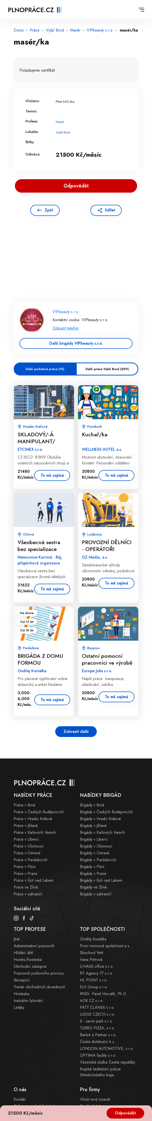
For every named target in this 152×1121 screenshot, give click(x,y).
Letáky (19, 1007)
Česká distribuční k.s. (97, 1041)
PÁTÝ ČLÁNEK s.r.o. (97, 1007)
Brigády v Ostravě (94, 853)
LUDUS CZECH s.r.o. (97, 1014)
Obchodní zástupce (30, 966)
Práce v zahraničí (28, 894)
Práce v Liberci (26, 839)
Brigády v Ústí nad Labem (101, 880)
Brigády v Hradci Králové (100, 819)
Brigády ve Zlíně (93, 887)
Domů (18, 30)
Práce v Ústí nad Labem (33, 880)
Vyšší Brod (55, 30)
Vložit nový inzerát (95, 1099)
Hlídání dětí (23, 953)
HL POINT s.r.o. (94, 980)
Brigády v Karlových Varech (102, 832)
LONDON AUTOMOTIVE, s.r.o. (107, 1048)
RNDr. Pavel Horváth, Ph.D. (103, 994)
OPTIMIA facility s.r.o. (98, 1055)
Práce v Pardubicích (30, 860)
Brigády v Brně (92, 805)
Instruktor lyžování (28, 1000)
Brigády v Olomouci (96, 846)
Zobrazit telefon (66, 328)
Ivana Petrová (91, 959)
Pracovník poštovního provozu (39, 973)
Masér (75, 30)
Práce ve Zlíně (26, 887)
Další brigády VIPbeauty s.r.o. (76, 343)
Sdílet (110, 210)
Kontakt (20, 1099)
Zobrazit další (76, 731)
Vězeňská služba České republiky (107, 1062)
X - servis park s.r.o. (96, 1021)
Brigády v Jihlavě (93, 825)
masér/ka (129, 30)
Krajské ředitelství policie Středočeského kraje (100, 1072)
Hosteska (21, 994)
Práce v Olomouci (28, 846)
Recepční (22, 980)
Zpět (49, 210)
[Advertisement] (76, 266)
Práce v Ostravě (27, 853)
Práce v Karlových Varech (35, 832)
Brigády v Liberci (94, 839)
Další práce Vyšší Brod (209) (107, 369)
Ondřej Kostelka (93, 939)
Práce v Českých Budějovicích (39, 812)
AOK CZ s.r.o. (92, 1000)
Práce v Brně (24, 805)
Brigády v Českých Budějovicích (106, 812)
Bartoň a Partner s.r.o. (98, 1035)
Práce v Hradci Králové (33, 819)
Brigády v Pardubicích (98, 860)
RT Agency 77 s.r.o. (96, 973)
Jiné (17, 939)
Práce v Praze (25, 873)
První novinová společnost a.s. (105, 946)
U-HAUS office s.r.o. (97, 966)
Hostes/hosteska (28, 959)
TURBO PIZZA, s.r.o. (97, 1028)
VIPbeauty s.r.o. (100, 30)
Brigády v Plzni (92, 866)
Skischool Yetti (91, 953)
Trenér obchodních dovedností (39, 987)
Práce (35, 30)
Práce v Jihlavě (26, 825)
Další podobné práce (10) (45, 369)
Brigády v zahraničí (95, 894)
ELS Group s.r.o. (94, 987)
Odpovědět (125, 1113)
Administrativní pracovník (34, 946)
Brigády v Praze (93, 873)
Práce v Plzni (24, 866)
